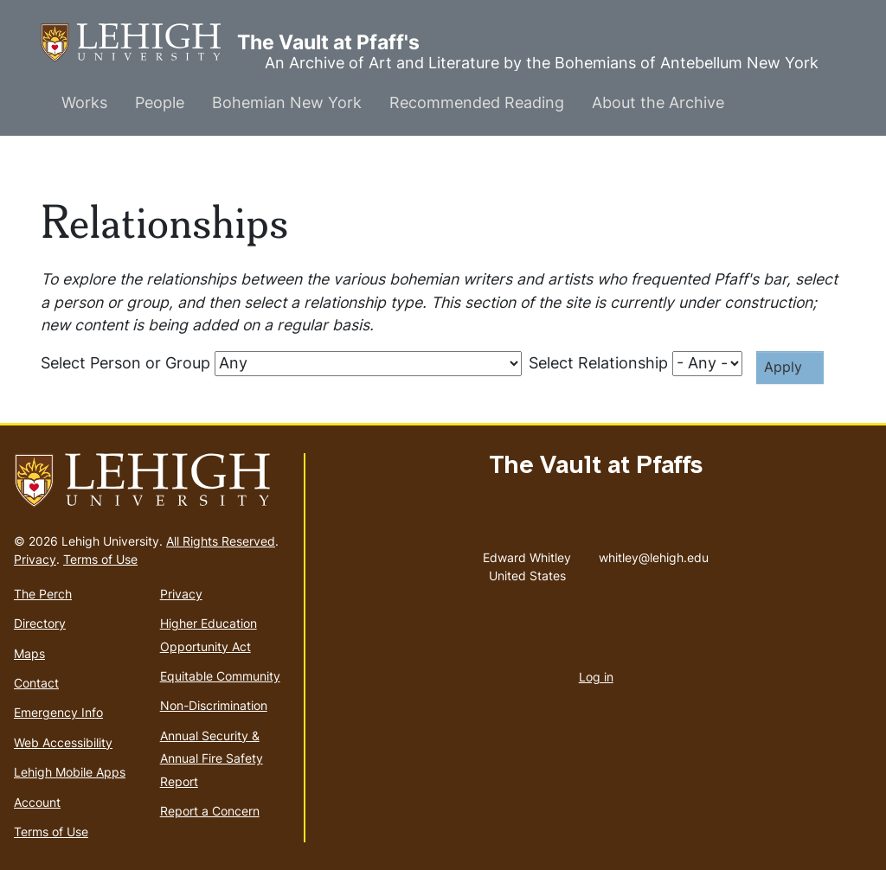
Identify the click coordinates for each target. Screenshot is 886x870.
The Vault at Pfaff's (139, 42)
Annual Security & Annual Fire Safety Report (211, 758)
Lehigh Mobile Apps (69, 772)
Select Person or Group (125, 363)
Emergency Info (58, 712)
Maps (29, 653)
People (159, 102)
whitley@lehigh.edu (654, 553)
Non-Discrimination (213, 705)
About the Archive (658, 102)
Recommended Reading (476, 102)
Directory (40, 623)
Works (84, 102)
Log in (596, 676)
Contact (36, 683)
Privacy (35, 559)
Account (37, 802)
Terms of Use (100, 559)
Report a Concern (210, 811)
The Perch (43, 593)
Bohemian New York (287, 102)
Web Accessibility (63, 742)
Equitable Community (220, 676)
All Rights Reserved (220, 541)
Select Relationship (598, 363)
